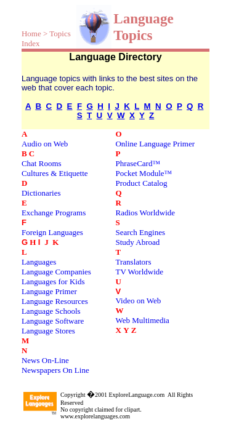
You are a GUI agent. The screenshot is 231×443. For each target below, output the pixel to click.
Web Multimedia (142, 320)
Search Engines (140, 232)
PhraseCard (133, 163)
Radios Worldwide (145, 212)
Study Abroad (137, 242)
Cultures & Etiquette (55, 173)
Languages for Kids (53, 281)
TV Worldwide (139, 271)
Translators (133, 261)
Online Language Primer (155, 143)
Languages (39, 261)
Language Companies (56, 271)
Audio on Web (45, 143)
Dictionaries (41, 193)
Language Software (53, 320)
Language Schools (51, 311)
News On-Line (45, 360)
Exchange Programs (54, 212)
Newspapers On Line (55, 370)
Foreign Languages (52, 232)
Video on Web (138, 300)
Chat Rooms (42, 163)
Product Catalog (141, 183)
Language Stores (48, 330)
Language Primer (49, 291)
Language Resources (55, 301)
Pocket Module (139, 173)
